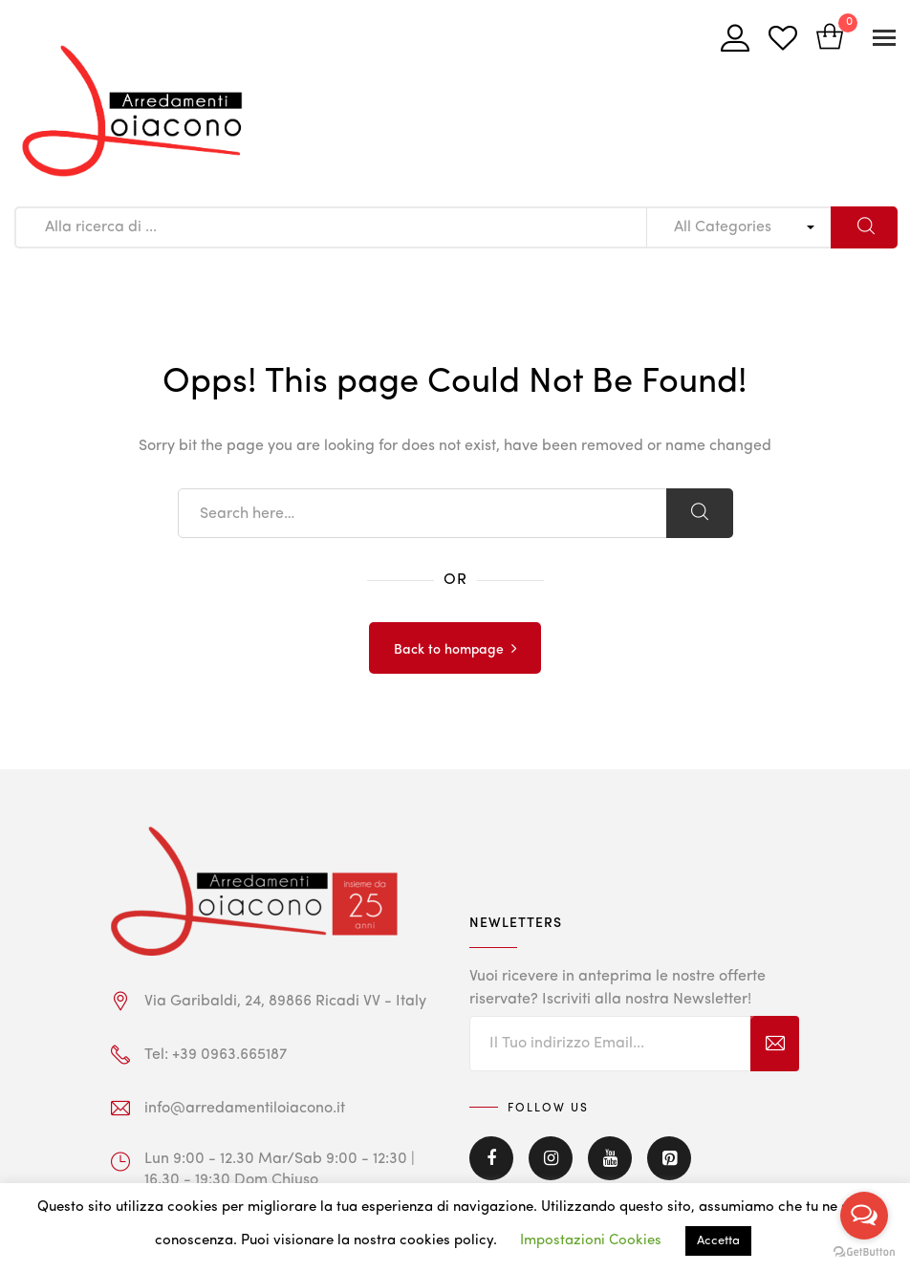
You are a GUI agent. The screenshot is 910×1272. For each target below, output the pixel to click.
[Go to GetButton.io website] (864, 1252)
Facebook (491, 1158)
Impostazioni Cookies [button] (590, 1241)
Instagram (551, 1158)
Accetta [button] (718, 1241)
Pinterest (669, 1158)
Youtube (610, 1158)
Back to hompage (449, 650)
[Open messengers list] (864, 1216)
